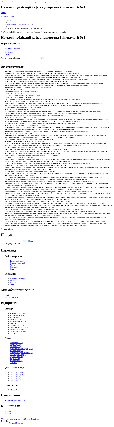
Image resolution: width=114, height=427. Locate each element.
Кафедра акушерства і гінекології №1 (19, 24)
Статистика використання (15, 400)
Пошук (31, 241)
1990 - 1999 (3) (15, 378)
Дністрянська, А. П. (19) (19, 327)
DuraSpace (35, 419)
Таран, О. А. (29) (16, 319)
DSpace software (7, 419)
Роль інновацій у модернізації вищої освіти (21, 91)
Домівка (8, 20)
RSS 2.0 (8, 413)
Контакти (4, 423)
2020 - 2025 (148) (16, 372)
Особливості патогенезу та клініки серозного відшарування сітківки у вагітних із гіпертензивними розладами (46, 131)
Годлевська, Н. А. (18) (18, 331)
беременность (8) (16, 357)
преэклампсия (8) (16, 361)
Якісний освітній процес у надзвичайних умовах (23, 95)
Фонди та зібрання (17, 261)
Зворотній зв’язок (16, 423)
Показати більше (7, 229)
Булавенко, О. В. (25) (18, 321)
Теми (7, 54)
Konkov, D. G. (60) (17, 315)
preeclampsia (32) (16, 343)
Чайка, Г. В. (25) (16, 323)
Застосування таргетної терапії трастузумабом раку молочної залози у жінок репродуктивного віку (42, 99)
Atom (7, 415)
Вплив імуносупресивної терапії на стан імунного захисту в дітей (30, 171)
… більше (13, 333)
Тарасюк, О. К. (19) (17, 329)
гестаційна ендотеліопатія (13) (21, 353)
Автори (8, 50)
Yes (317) (13, 390)
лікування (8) (15, 359)
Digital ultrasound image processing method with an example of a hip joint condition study (37, 201)
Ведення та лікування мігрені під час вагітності (23, 107)
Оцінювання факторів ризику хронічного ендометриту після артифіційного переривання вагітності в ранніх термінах (49, 181)
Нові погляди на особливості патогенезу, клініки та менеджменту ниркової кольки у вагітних (40, 123)
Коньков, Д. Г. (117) (17, 313)
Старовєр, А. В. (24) (17, 325)
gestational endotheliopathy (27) (21, 349)
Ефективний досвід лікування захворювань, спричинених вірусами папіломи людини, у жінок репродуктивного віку (49, 191)
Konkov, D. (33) (15, 317)
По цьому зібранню (11, 243)
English (12, 16)
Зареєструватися (11, 297)
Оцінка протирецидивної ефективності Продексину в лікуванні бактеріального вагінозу (38, 71)
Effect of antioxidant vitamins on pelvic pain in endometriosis (27, 147)
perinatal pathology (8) (18, 355)
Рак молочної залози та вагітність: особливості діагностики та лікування (32, 155)
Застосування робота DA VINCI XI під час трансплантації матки (29, 139)
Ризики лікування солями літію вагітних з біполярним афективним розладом (34, 115)
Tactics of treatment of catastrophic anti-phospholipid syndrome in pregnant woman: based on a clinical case (44, 209)
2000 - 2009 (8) (15, 376)
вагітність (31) (15, 347)
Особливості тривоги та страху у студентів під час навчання (28, 87)
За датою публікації (12, 48)
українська (5, 16)
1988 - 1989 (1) (15, 380)
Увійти (3, 13)
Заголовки (9, 52)
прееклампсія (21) (16, 351)
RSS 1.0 (8, 411)
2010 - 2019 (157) (16, 374)
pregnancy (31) (15, 345)
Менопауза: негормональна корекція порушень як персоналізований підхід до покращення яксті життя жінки (46, 79)
